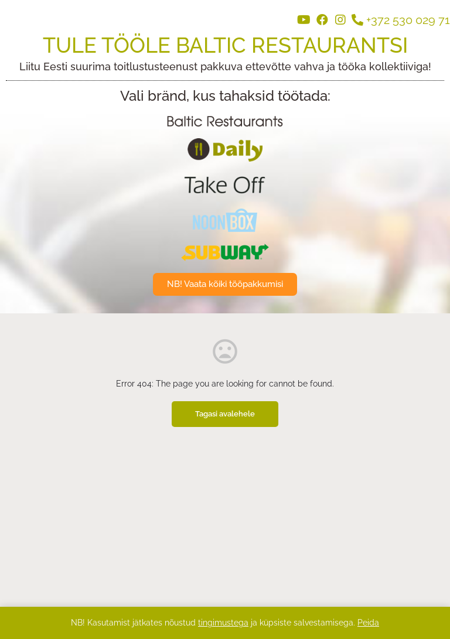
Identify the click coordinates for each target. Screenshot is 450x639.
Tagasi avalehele (225, 413)
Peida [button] (368, 622)
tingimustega (223, 622)
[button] (225, 284)
